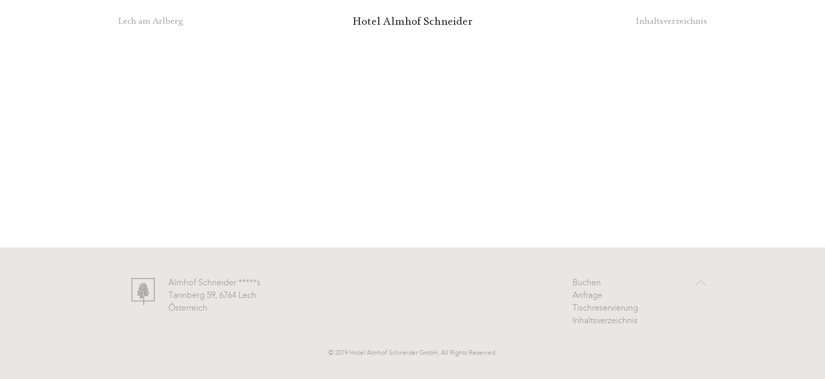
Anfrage (587, 296)
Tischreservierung (605, 308)
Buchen (586, 283)
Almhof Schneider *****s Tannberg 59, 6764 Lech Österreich (214, 296)
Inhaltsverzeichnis (605, 321)
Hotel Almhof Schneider (412, 21)
